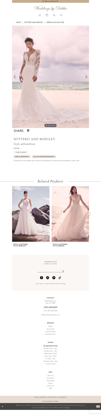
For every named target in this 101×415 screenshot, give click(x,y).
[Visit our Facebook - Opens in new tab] (41, 282)
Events (50, 388)
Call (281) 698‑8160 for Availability (52, 160)
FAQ (50, 393)
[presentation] (31, 218)
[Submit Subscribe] (62, 275)
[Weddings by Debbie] (50, 9)
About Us (50, 381)
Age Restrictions (50, 339)
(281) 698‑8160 (50, 312)
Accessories (50, 334)
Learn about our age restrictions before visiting (50, 289)
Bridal (50, 331)
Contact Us (50, 391)
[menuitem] (39, 16)
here (67, 413)
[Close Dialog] (3, 411)
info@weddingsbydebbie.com (50, 320)
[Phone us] (54, 16)
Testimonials (50, 386)
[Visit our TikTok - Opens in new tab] (59, 282)
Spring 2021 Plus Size (55, 23)
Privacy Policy (52, 402)
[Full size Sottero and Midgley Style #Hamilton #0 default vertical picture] (50, 78)
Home (18, 23)
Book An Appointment (24, 160)
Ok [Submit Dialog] (98, 411)
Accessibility (63, 402)
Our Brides (50, 383)
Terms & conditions (40, 402)
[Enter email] (50, 275)
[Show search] (61, 16)
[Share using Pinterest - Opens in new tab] (28, 131)
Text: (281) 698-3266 (50, 316)
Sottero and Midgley (33, 23)
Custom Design (50, 336)
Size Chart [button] (17, 150)
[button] (39, 16)
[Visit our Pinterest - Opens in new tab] (53, 282)
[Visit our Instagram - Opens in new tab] (47, 282)
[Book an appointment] (50, 2)
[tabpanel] (50, 78)
